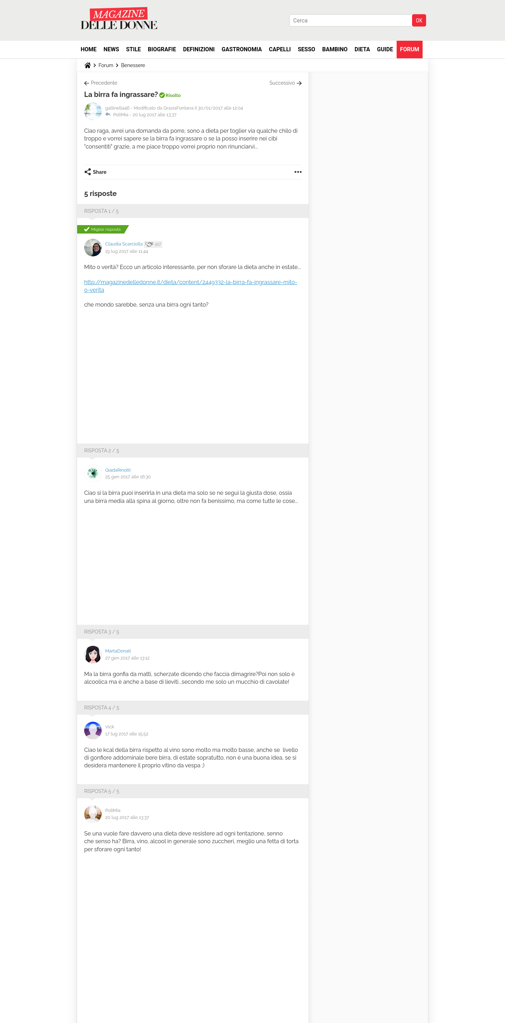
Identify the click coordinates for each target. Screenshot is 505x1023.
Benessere (133, 65)
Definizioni (199, 49)
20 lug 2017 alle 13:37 (154, 114)
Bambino (335, 49)
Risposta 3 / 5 (101, 632)
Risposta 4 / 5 (101, 707)
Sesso (306, 49)
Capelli (280, 49)
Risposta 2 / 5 (101, 450)
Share (100, 172)
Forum (409, 49)
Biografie (162, 49)
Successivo (282, 83)
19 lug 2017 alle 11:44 (126, 251)
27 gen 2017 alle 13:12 (127, 658)
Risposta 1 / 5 (101, 211)
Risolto (173, 95)
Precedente (104, 83)
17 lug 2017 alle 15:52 (126, 733)
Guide (385, 49)
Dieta (362, 49)
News (111, 49)
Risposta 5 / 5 (101, 791)
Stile (133, 49)
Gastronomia (242, 49)
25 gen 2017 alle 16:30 (128, 476)
